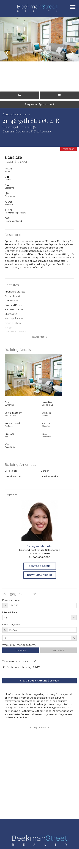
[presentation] (7, 51)
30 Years (58, 650)
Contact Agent (40, 566)
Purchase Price (11, 600)
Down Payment (11, 624)
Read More (39, 336)
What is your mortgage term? (19, 644)
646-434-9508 (41, 553)
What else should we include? (19, 661)
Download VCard (39, 574)
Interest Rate (9, 612)
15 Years (20, 650)
